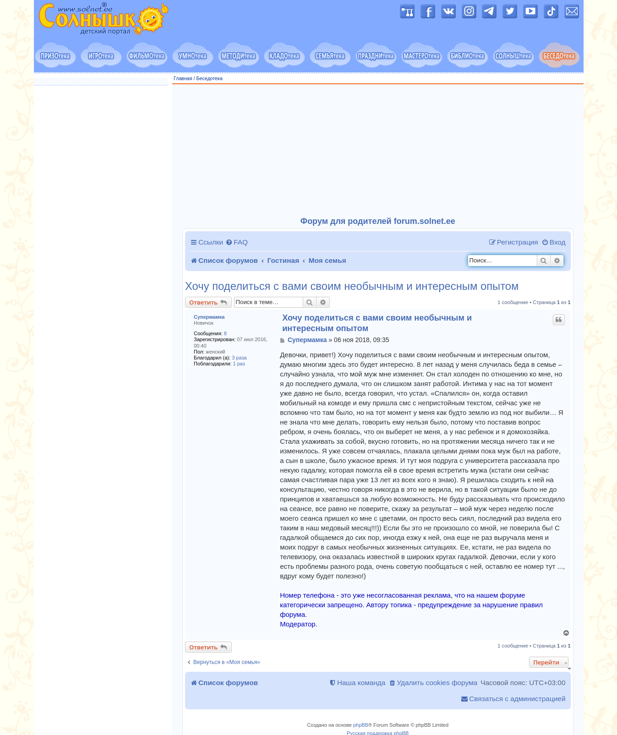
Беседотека (209, 78)
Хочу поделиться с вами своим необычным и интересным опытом (352, 286)
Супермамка (209, 317)
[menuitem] (236, 242)
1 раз (239, 363)
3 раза (239, 357)
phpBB (360, 725)
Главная (183, 78)
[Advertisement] (378, 151)
